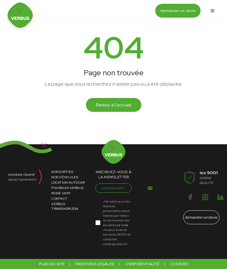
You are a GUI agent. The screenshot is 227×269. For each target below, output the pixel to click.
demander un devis (178, 10)
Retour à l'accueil (113, 105)
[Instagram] (205, 197)
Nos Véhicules (64, 177)
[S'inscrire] (150, 188)
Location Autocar (68, 182)
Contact (59, 199)
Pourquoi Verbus (67, 188)
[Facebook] (190, 197)
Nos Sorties (62, 172)
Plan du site (52, 263)
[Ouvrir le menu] (212, 11)
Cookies (179, 263)
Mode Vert (61, 193)
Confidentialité (142, 263)
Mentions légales (95, 263)
